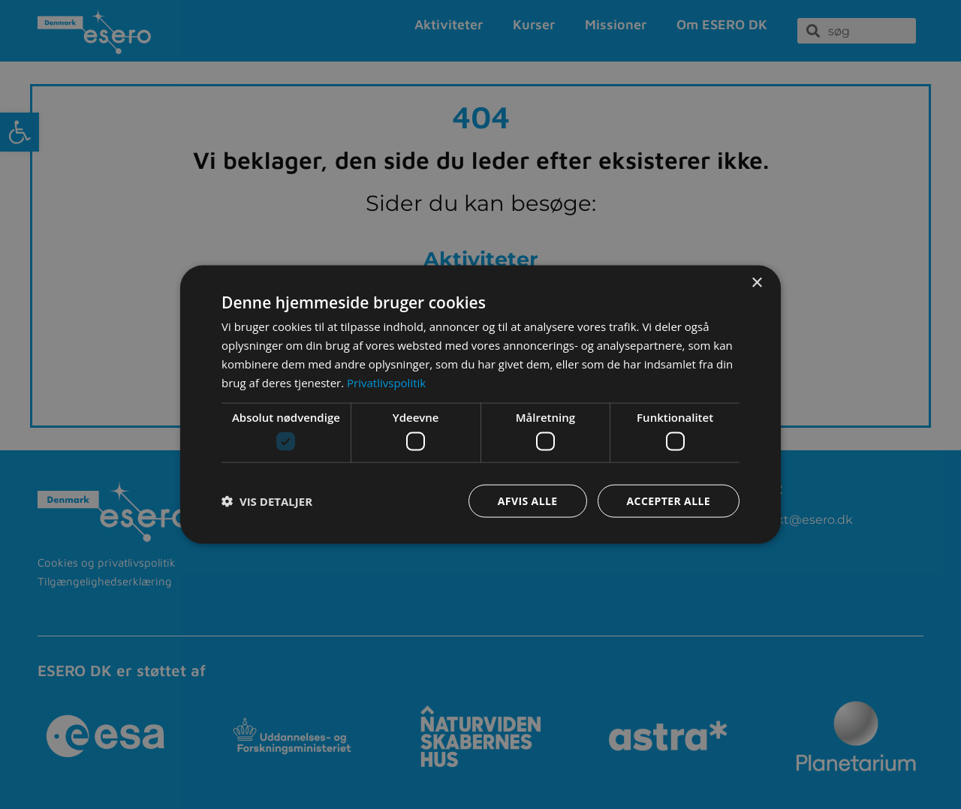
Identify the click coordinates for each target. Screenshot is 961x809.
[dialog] (480, 405)
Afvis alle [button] (528, 500)
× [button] (756, 283)
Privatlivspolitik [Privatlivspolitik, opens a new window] (386, 381)
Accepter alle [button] (668, 500)
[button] (266, 500)
